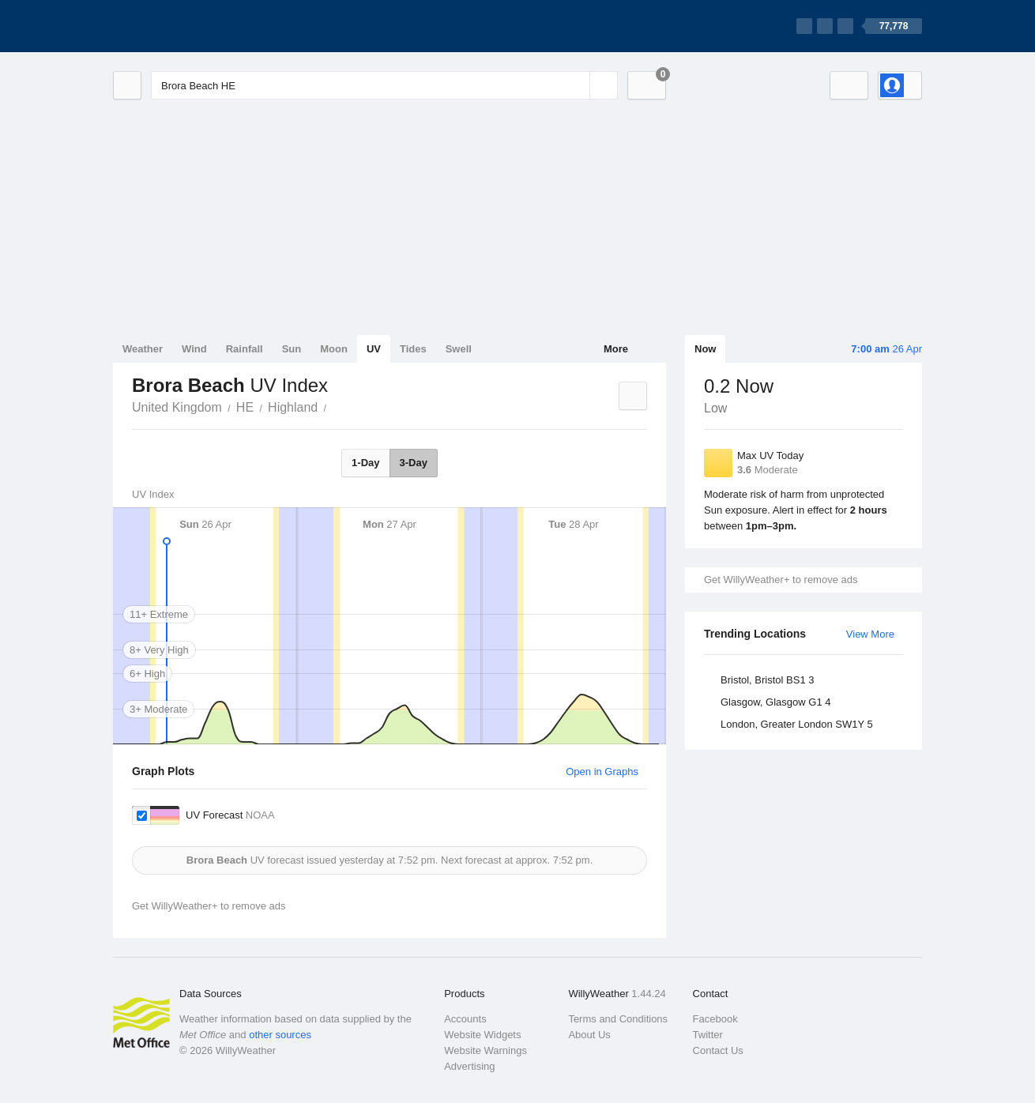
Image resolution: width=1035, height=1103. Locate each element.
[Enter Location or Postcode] (384, 85)
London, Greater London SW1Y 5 (797, 724)
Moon (334, 349)
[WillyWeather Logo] (187, 26)
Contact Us (718, 1050)
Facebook (715, 1019)
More (616, 349)
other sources (280, 1035)
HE (245, 407)
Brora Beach (335, 406)
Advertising (469, 1066)
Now (705, 349)
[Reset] (576, 85)
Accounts (465, 1019)
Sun (292, 349)
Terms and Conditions (618, 1019)
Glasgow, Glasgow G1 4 (775, 702)
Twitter (708, 1035)
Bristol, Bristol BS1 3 (768, 680)
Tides (413, 349)
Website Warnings (485, 1050)
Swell (459, 349)
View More (870, 634)
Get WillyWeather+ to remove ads (780, 579)
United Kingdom (177, 407)
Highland (293, 407)
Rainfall (244, 349)
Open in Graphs (602, 771)
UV (374, 349)
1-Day (365, 463)
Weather (142, 349)
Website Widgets (482, 1035)
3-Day (413, 463)
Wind (194, 349)
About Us (589, 1035)
